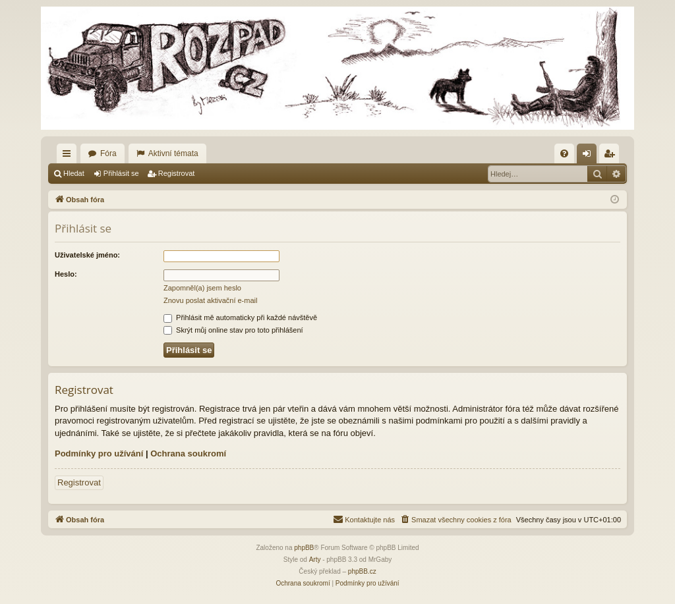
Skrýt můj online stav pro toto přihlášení (233, 330)
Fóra (108, 153)
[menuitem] (564, 153)
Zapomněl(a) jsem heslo (202, 288)
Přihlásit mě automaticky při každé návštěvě (240, 317)
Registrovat (176, 173)
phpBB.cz (362, 571)
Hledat (73, 173)
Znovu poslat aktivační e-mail (210, 300)
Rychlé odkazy (69, 156)
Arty (315, 559)
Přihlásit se (121, 173)
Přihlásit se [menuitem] (590, 156)
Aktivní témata (173, 153)
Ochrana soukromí (188, 453)
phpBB (304, 547)
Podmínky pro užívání (99, 453)
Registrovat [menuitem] (612, 156)
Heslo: (66, 274)
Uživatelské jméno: (87, 255)
